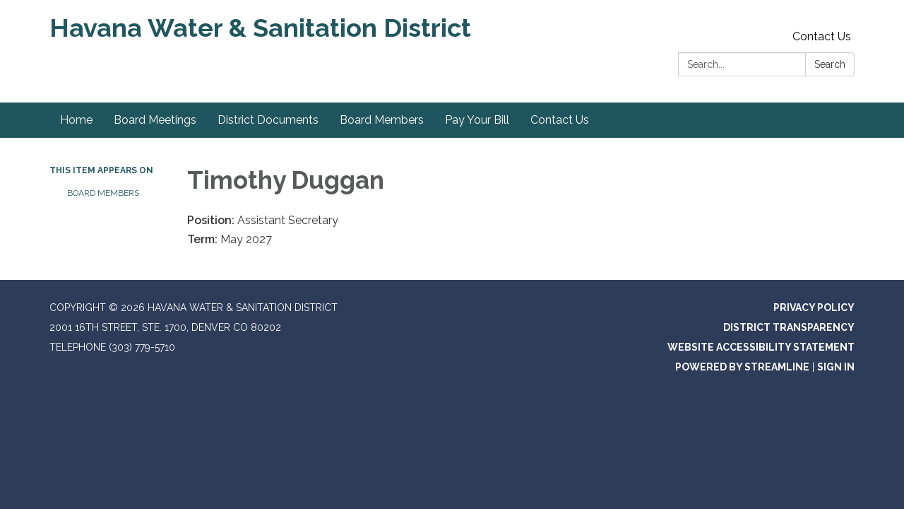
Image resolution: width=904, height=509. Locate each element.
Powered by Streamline (742, 367)
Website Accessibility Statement (761, 347)
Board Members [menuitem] (382, 120)
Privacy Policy (814, 307)
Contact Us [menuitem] (559, 120)
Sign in (836, 367)
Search (829, 64)
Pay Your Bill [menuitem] (477, 120)
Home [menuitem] (76, 120)
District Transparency (789, 327)
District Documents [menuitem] (268, 120)
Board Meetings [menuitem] (155, 120)
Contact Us (821, 36)
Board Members (103, 193)
